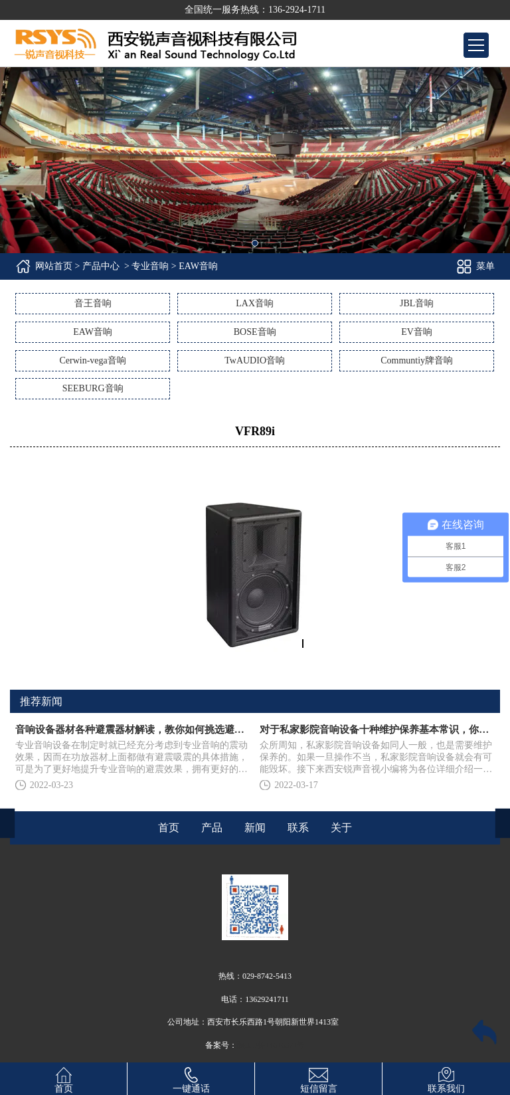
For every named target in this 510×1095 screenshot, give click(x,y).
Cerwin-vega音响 (92, 360)
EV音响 (416, 332)
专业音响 (150, 266)
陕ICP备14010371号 (271, 1045)
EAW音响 (92, 332)
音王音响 (93, 303)
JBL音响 (417, 303)
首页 (63, 1078)
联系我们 (446, 1078)
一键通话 (191, 1078)
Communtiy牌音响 (417, 360)
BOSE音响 (255, 332)
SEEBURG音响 (93, 388)
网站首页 (53, 266)
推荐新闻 (41, 701)
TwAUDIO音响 (254, 360)
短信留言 (318, 1078)
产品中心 (101, 266)
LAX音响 (255, 303)
